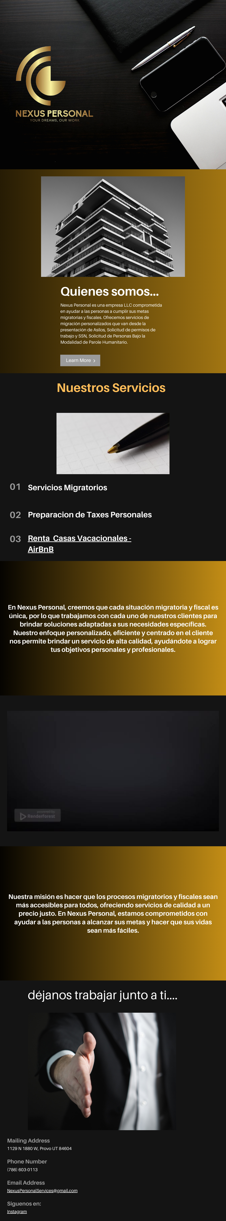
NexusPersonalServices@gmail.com (42, 1190)
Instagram (17, 1211)
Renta (39, 538)
